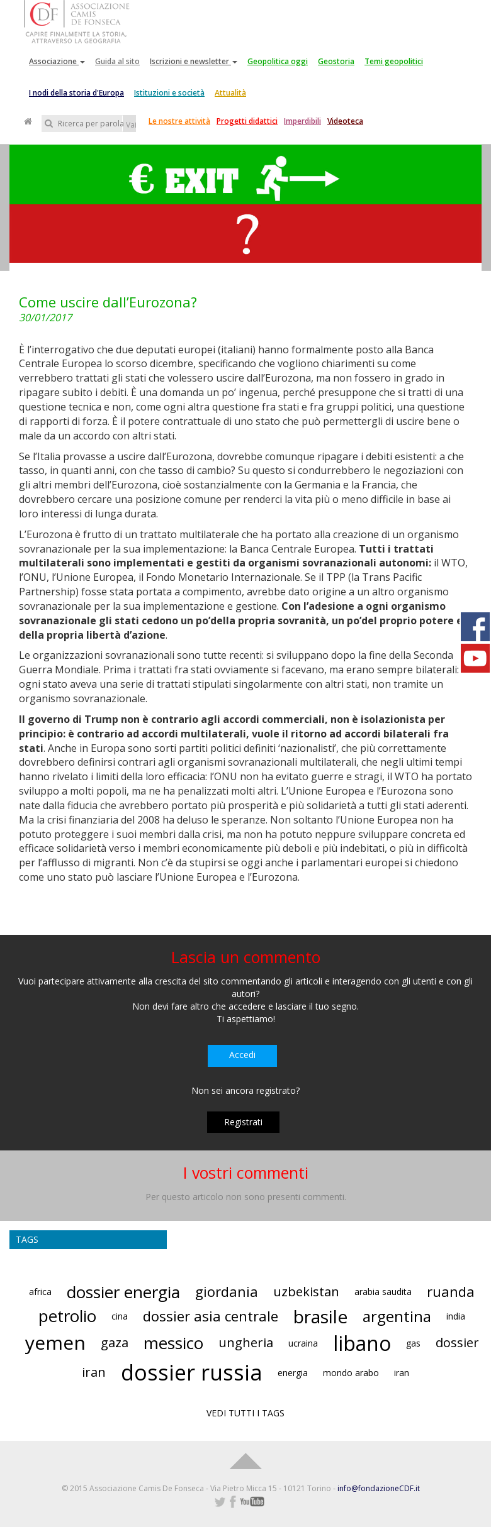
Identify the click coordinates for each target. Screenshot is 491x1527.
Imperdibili (302, 121)
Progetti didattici (247, 121)
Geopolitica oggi (277, 61)
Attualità (230, 92)
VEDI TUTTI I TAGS (245, 1413)
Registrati (243, 1122)
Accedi (242, 1055)
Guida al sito (117, 61)
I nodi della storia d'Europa (76, 92)
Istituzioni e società (169, 92)
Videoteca (345, 121)
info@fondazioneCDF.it (378, 1488)
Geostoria (336, 61)
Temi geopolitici (393, 61)
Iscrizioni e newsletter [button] (193, 61)
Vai (131, 124)
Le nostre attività (179, 121)
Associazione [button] (57, 61)
